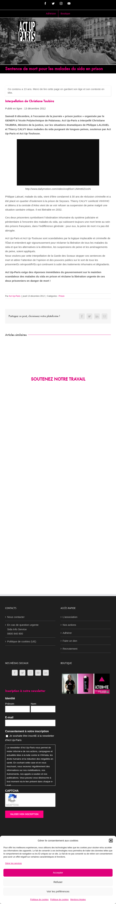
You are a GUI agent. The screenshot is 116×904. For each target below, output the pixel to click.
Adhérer (67, 632)
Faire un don (70, 640)
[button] (111, 840)
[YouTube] (38, 673)
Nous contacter (16, 616)
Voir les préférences (58, 891)
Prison (62, 296)
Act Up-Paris (14, 296)
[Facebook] (15, 673)
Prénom (9, 703)
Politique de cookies (39, 899)
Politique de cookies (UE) (21, 641)
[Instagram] (30, 673)
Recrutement (70, 648)
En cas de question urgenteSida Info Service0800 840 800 (23, 629)
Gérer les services (13, 863)
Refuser (58, 882)
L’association (70, 616)
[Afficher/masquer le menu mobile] (109, 24)
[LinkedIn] (46, 673)
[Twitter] (22, 673)
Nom (33, 703)
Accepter (58, 872)
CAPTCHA (12, 790)
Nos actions (69, 624)
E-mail (9, 717)
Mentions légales (78, 899)
